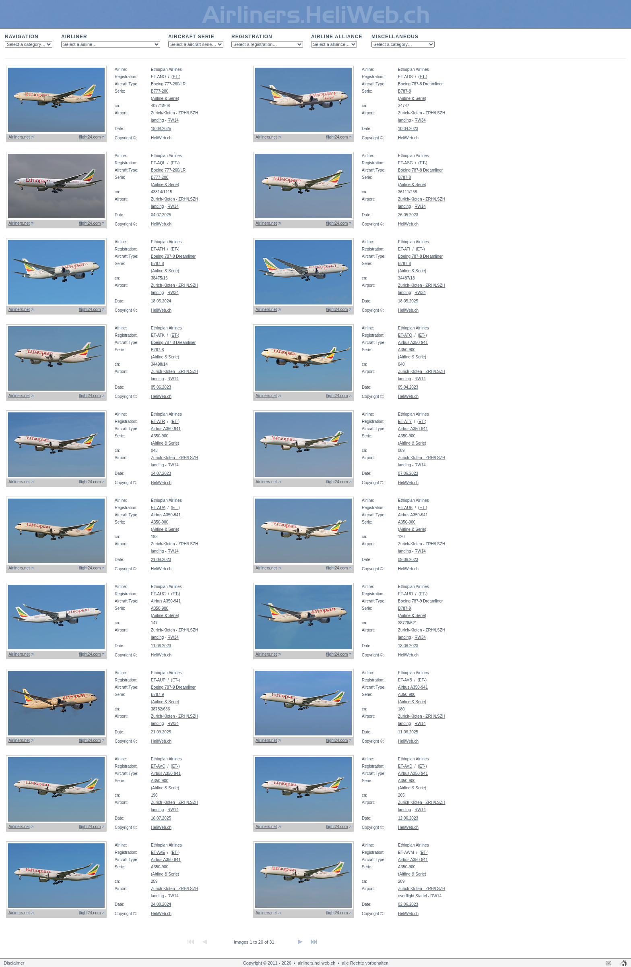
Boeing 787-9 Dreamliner (420, 601)
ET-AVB (405, 680)
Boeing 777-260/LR (168, 84)
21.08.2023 (161, 559)
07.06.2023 (408, 473)
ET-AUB (405, 507)
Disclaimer (14, 963)
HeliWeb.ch (161, 138)
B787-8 (404, 91)
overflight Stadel (412, 896)
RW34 (420, 120)
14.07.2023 (161, 473)
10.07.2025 (161, 818)
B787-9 (404, 608)
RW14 (173, 120)
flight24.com (90, 137)
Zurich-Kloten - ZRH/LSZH (174, 113)
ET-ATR (158, 421)
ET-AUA (158, 507)
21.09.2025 (161, 732)
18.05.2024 (161, 301)
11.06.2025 (408, 732)
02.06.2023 (408, 904)
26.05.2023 (408, 215)
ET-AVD (405, 766)
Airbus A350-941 (413, 342)
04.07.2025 (161, 215)
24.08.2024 (161, 904)
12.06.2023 (408, 818)
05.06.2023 (161, 387)
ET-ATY (405, 421)
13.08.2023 (408, 646)
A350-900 (406, 350)
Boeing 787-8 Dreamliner (420, 84)
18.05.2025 (408, 301)
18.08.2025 (161, 128)
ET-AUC (158, 594)
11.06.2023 (161, 646)
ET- (176, 77)
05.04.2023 (408, 387)
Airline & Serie (164, 98)
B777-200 (159, 91)
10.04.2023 (408, 128)
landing (157, 120)
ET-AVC (158, 766)
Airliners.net (19, 137)
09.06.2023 (408, 559)
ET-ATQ (405, 335)
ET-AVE (158, 852)
